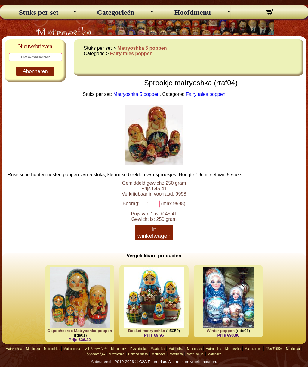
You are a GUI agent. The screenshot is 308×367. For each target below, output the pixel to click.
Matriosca (159, 354)
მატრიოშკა (96, 354)
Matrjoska (293, 348)
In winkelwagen (154, 232)
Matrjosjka (175, 348)
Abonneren (35, 71)
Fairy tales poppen (131, 53)
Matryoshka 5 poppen (142, 48)
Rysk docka (138, 348)
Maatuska (158, 348)
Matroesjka (213, 348)
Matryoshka (14, 348)
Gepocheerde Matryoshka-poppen (79, 330)
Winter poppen (221, 330)
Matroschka (71, 348)
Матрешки (118, 348)
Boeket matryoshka (146, 330)
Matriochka (52, 348)
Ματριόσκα (117, 354)
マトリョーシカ (95, 348)
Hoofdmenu (192, 12)
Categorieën (115, 12)
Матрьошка (253, 348)
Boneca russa (138, 354)
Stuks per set (39, 12)
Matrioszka (233, 348)
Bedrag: (131, 203)
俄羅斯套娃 (274, 348)
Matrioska (33, 348)
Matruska (176, 354)
